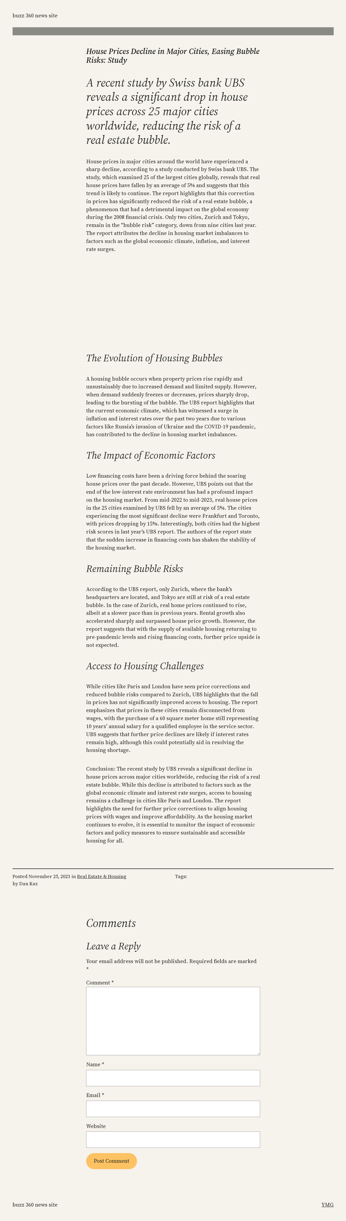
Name (95, 1064)
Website (96, 1126)
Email (95, 1095)
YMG (328, 1204)
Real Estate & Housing (101, 876)
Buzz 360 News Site (35, 15)
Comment (100, 982)
